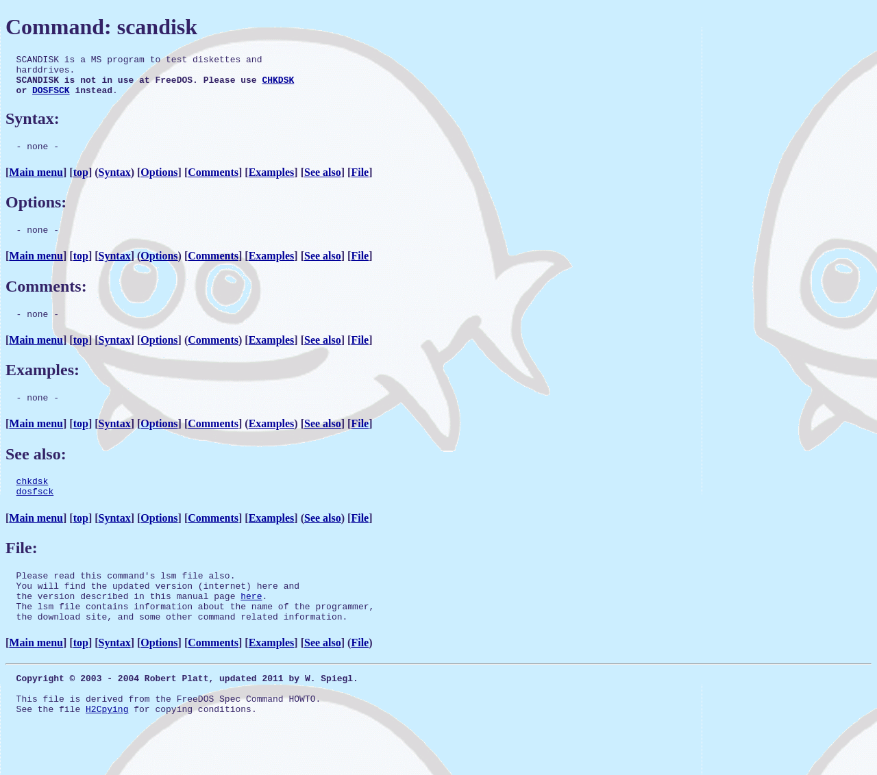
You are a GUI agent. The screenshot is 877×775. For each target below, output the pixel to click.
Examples (272, 182)
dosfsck (35, 511)
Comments (213, 182)
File (360, 182)
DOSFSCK (51, 98)
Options (158, 182)
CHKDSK (278, 85)
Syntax (115, 182)
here (251, 622)
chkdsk (32, 499)
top (80, 182)
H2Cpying (107, 747)
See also (322, 182)
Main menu (36, 182)
